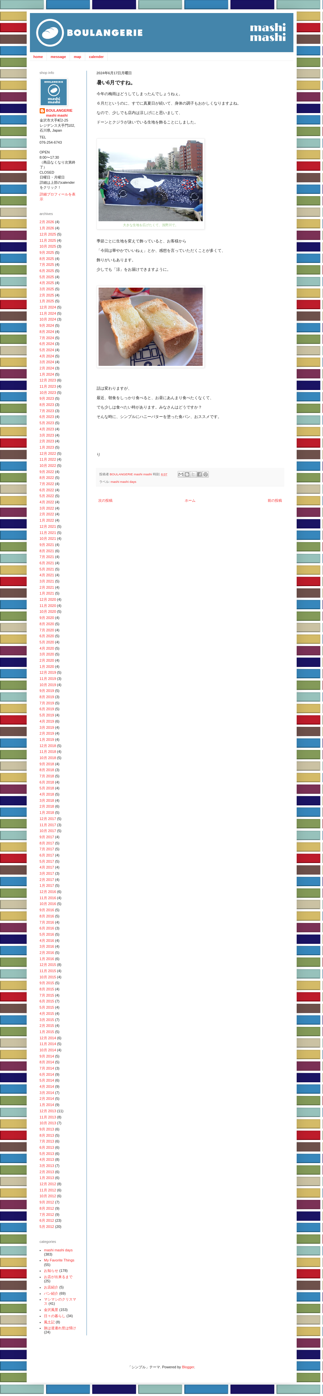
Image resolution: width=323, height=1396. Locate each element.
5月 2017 (47, 861)
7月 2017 (47, 849)
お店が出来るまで (58, 1277)
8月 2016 (47, 916)
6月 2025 (47, 271)
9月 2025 (47, 252)
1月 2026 (47, 228)
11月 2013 (48, 1117)
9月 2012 (47, 1202)
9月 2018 (47, 764)
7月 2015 (47, 995)
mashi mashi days (123, 481)
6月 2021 (47, 563)
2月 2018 (47, 806)
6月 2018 (47, 782)
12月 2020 (48, 599)
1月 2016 (47, 959)
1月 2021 (47, 593)
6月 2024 (47, 344)
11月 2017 (48, 825)
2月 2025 (47, 295)
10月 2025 (48, 246)
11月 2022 (48, 459)
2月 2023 (47, 441)
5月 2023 (47, 423)
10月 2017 (48, 831)
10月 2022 (48, 466)
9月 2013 (47, 1129)
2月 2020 (47, 660)
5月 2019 (47, 715)
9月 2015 (47, 983)
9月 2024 (47, 325)
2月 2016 (47, 953)
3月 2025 (47, 289)
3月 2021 (47, 581)
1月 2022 (47, 520)
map (77, 57)
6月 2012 (47, 1220)
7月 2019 (47, 703)
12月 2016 (48, 892)
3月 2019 (47, 727)
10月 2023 (48, 393)
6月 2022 (47, 490)
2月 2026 (47, 222)
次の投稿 (105, 500)
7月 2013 (47, 1141)
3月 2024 (47, 362)
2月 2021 (47, 587)
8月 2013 (47, 1135)
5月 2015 (47, 1007)
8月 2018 (47, 770)
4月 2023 (47, 429)
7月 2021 (47, 557)
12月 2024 (48, 307)
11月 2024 (48, 313)
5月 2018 (47, 788)
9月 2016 (47, 910)
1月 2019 (47, 739)
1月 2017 (47, 885)
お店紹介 (51, 1287)
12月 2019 (48, 672)
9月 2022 (47, 472)
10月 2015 (48, 977)
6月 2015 (47, 1001)
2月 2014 (47, 1099)
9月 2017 (47, 837)
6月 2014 (47, 1074)
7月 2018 (47, 776)
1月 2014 (47, 1105)
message (58, 57)
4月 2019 (47, 721)
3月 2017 (47, 873)
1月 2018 (47, 812)
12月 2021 (48, 526)
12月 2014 (48, 1038)
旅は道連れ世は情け (60, 1328)
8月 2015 (47, 989)
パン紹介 (51, 1293)
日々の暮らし (54, 1316)
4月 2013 (47, 1159)
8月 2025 (47, 259)
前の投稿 (275, 500)
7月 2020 (47, 630)
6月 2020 (47, 636)
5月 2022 (47, 496)
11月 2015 (48, 971)
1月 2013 (47, 1178)
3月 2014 (47, 1093)
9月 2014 (47, 1056)
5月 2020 (47, 642)
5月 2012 (47, 1227)
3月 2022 (47, 508)
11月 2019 (48, 679)
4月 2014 (47, 1086)
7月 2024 (47, 338)
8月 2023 (47, 405)
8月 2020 (47, 624)
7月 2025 (47, 264)
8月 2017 (47, 843)
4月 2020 (47, 648)
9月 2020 (47, 618)
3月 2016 (47, 946)
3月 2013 (47, 1166)
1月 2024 (47, 374)
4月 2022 (47, 502)
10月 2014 (48, 1050)
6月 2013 (47, 1147)
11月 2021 (48, 533)
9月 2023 (47, 398)
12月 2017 (48, 819)
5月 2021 (47, 569)
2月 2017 (47, 880)
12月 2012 (48, 1184)
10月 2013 (48, 1123)
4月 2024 (47, 356)
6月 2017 (47, 855)
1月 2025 (47, 301)
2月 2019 (47, 733)
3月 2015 (47, 1020)
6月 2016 (47, 928)
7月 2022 (47, 484)
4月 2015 (47, 1013)
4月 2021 (47, 575)
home (38, 57)
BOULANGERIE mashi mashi (131, 474)
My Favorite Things (59, 1260)
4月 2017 (47, 867)
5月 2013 (47, 1154)
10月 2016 (48, 904)
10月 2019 (48, 685)
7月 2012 (47, 1214)
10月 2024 (48, 319)
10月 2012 (48, 1196)
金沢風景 (51, 1310)
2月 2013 (47, 1172)
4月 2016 (47, 941)
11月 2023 (48, 386)
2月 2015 (47, 1026)
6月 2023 (47, 417)
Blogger (188, 1367)
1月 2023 (47, 447)
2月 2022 (47, 514)
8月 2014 (47, 1062)
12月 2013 (48, 1111)
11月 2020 (48, 606)
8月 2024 (47, 332)
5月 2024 (47, 350)
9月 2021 (47, 545)
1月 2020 (47, 667)
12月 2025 (48, 234)
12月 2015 (48, 965)
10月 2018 (48, 758)
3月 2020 (47, 654)
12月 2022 (48, 453)
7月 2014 (47, 1068)
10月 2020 (48, 611)
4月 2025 (47, 283)
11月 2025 (48, 240)
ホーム (190, 500)
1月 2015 (47, 1032)
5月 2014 (47, 1080)
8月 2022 (47, 478)
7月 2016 (47, 922)
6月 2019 (47, 709)
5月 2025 (47, 277)
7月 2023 (47, 411)
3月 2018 (47, 800)
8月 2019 (47, 697)
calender (96, 57)
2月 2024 (47, 368)
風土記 (49, 1322)
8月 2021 (47, 551)
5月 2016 (47, 934)
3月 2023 (47, 435)
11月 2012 (48, 1190)
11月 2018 (48, 752)
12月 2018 (48, 746)
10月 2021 (48, 538)
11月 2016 (48, 898)
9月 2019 (47, 691)
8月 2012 (47, 1208)
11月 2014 (48, 1044)
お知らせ (51, 1271)
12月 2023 (48, 380)
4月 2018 (47, 794)
